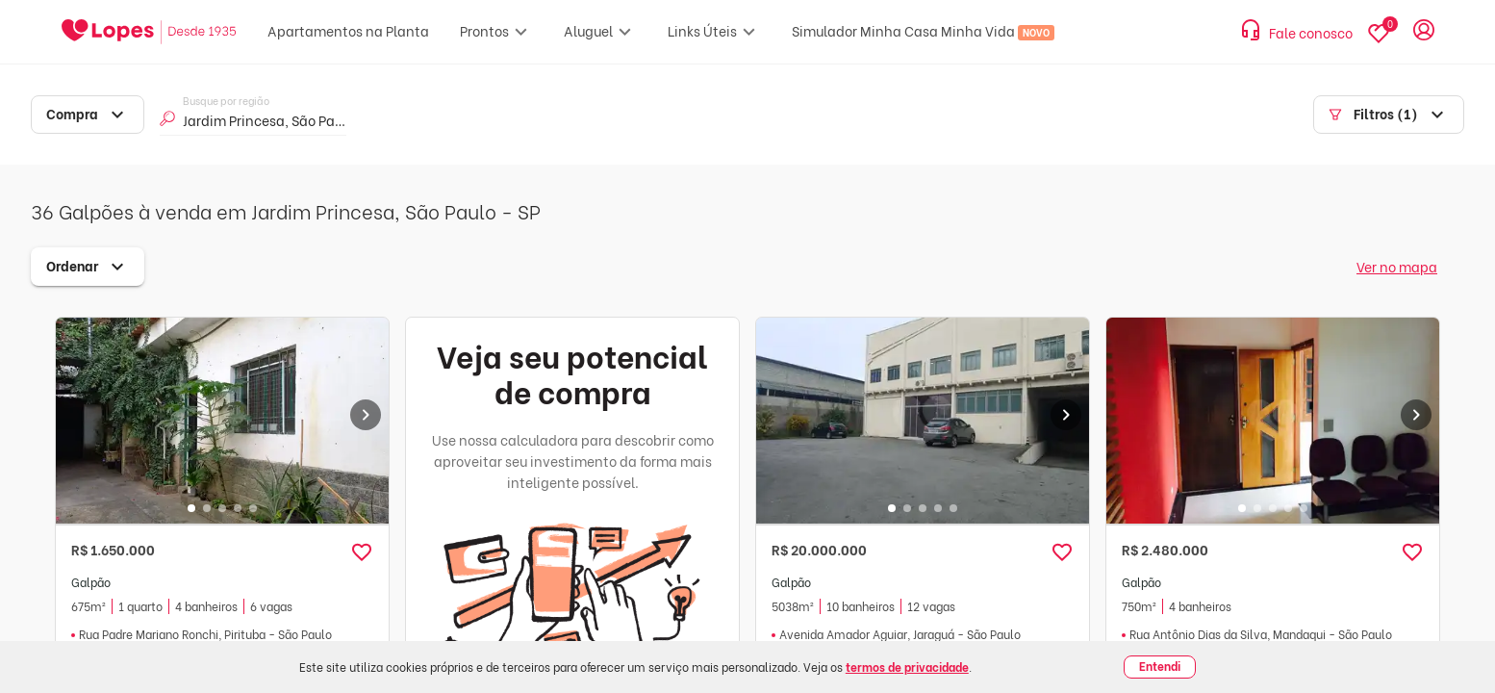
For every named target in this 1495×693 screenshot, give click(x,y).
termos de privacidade (907, 666)
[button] (361, 552)
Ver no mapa (1396, 266)
